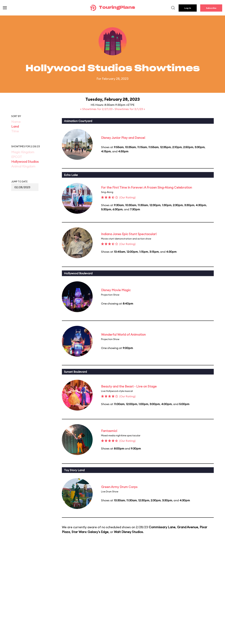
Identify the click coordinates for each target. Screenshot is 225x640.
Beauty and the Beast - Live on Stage (129, 386)
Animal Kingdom (23, 166)
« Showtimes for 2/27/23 (96, 109)
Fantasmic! (109, 431)
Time (15, 131)
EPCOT (16, 157)
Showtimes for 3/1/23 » (130, 109)
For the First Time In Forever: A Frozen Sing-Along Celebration (146, 187)
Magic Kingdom (22, 152)
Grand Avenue (187, 527)
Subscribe (211, 8)
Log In (187, 8)
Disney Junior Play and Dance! (123, 138)
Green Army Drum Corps (119, 487)
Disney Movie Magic (116, 290)
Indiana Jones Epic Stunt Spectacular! (129, 234)
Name (16, 122)
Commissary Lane (162, 527)
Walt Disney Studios (128, 532)
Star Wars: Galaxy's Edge (90, 532)
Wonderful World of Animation (123, 334)
